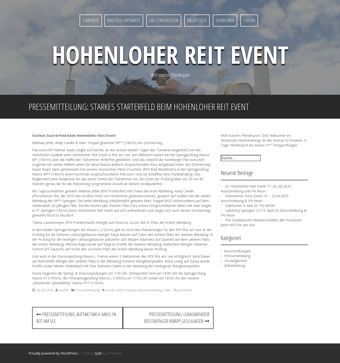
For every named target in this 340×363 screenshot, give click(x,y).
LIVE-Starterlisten (163, 20)
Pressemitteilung (87, 290)
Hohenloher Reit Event (170, 54)
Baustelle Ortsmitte (123, 20)
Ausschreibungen (237, 251)
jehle (120, 290)
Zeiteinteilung (234, 265)
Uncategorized (235, 260)
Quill (98, 353)
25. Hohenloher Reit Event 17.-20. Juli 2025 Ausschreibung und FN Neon (256, 188)
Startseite (90, 20)
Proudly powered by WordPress (53, 353)
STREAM (249, 20)
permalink (184, 290)
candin (110, 290)
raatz (167, 290)
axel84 (63, 290)
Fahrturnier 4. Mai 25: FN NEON (250, 205)
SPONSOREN (225, 20)
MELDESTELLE (197, 20)
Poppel (131, 290)
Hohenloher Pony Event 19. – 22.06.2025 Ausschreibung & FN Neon (254, 198)
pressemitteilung (149, 290)
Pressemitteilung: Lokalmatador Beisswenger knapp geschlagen (176, 318)
